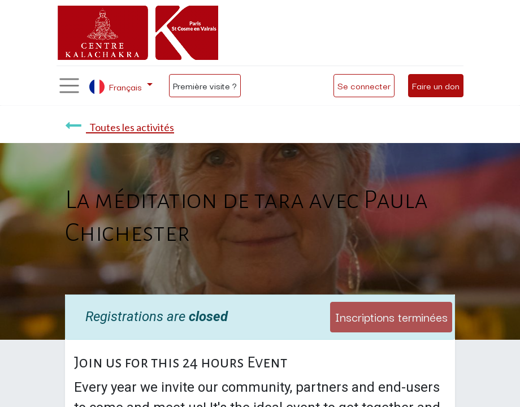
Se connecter (364, 85)
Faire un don (436, 85)
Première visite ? (205, 85)
